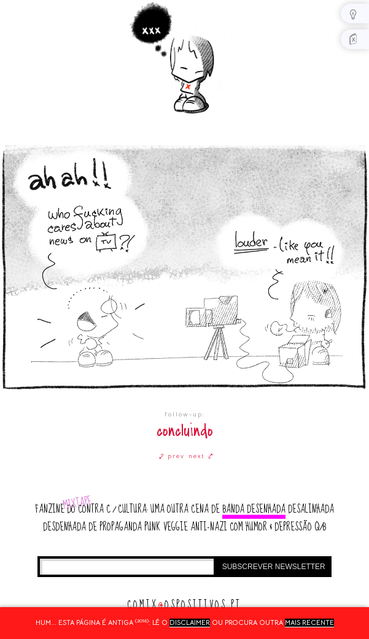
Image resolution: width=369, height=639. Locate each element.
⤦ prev (172, 456)
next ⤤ (201, 456)
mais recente (309, 622)
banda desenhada (253, 509)
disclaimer (189, 622)
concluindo (185, 431)
